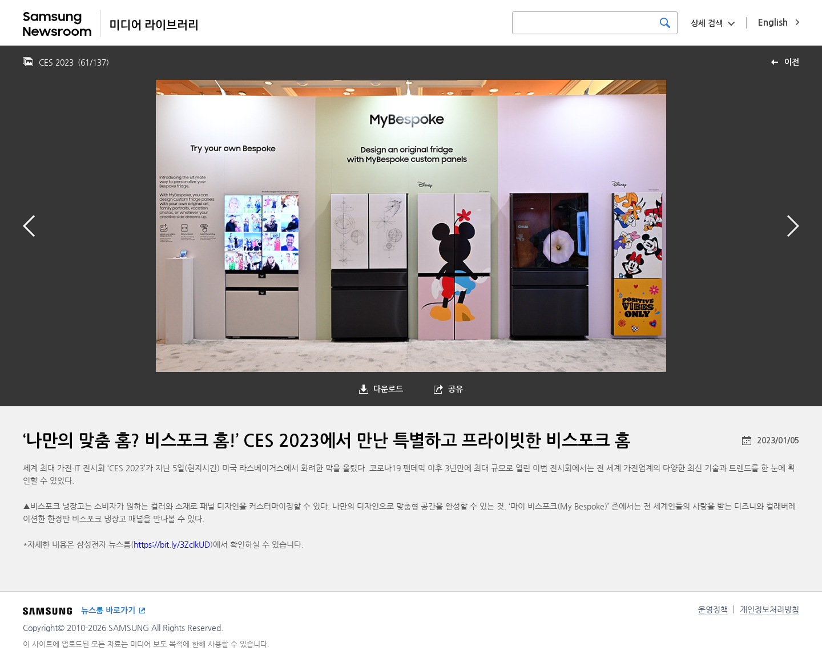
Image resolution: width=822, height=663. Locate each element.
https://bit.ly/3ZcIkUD (172, 544)
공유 (455, 389)
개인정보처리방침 (769, 609)
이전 (791, 62)
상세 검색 (707, 23)
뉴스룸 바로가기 (108, 611)
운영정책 (713, 609)
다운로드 (388, 389)
